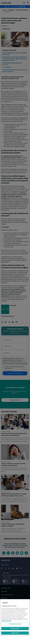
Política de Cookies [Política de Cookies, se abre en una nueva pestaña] (6, 621)
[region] (15, 617)
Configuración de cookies (15, 624)
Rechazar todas (15, 628)
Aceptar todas (15, 633)
